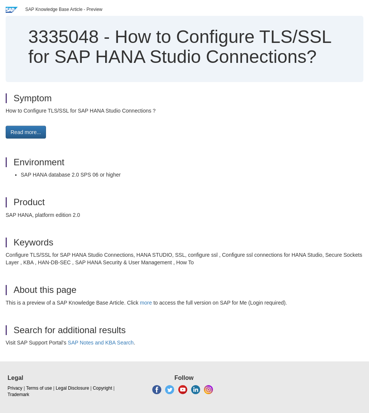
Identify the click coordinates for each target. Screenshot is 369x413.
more (146, 303)
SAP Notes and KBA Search (101, 343)
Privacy (15, 388)
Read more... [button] (26, 132)
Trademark (18, 394)
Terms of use (39, 388)
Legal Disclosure (72, 388)
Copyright (102, 388)
